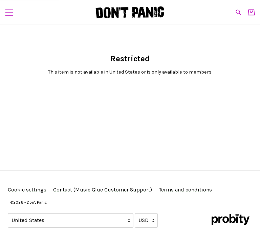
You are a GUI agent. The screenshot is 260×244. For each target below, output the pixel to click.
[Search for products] (238, 11)
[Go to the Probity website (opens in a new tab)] (231, 219)
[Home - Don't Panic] (130, 12)
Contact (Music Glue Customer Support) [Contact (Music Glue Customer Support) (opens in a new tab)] (102, 189)
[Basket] (251, 12)
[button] (9, 12)
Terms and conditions (185, 189)
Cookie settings (27, 189)
